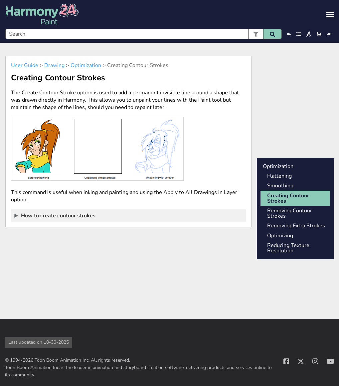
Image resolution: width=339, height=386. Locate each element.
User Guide (24, 65)
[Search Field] (143, 34)
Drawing (54, 65)
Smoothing (280, 185)
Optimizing (280, 235)
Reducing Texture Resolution (288, 248)
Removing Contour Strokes (289, 213)
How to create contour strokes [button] (55, 215)
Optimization (86, 65)
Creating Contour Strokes (288, 198)
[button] (255, 34)
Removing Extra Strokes (296, 225)
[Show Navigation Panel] (330, 15)
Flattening (279, 176)
